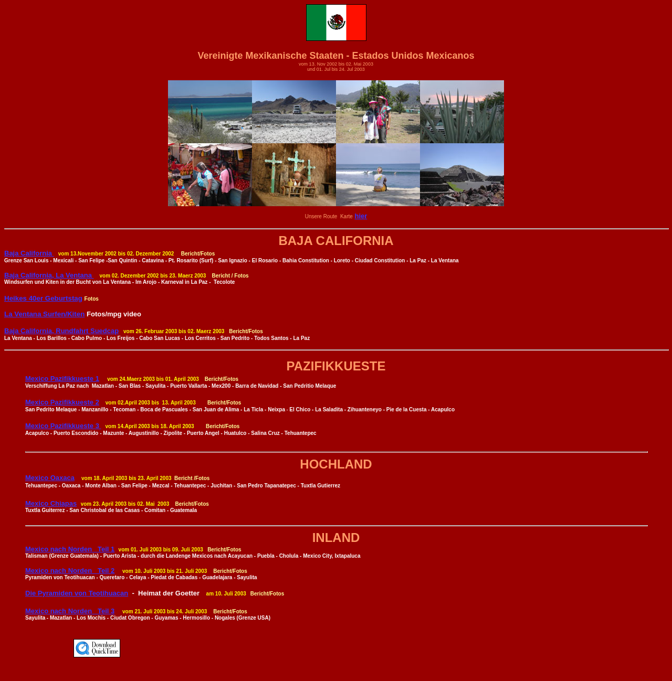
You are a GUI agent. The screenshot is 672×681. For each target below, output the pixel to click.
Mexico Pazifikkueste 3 (63, 426)
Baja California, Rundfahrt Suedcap (61, 331)
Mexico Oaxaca (50, 478)
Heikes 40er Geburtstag (43, 298)
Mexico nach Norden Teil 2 (69, 570)
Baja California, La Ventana (49, 275)
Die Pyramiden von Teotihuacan (76, 593)
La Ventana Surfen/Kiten (44, 314)
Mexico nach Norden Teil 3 (69, 611)
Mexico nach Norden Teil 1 (69, 549)
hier (360, 216)
